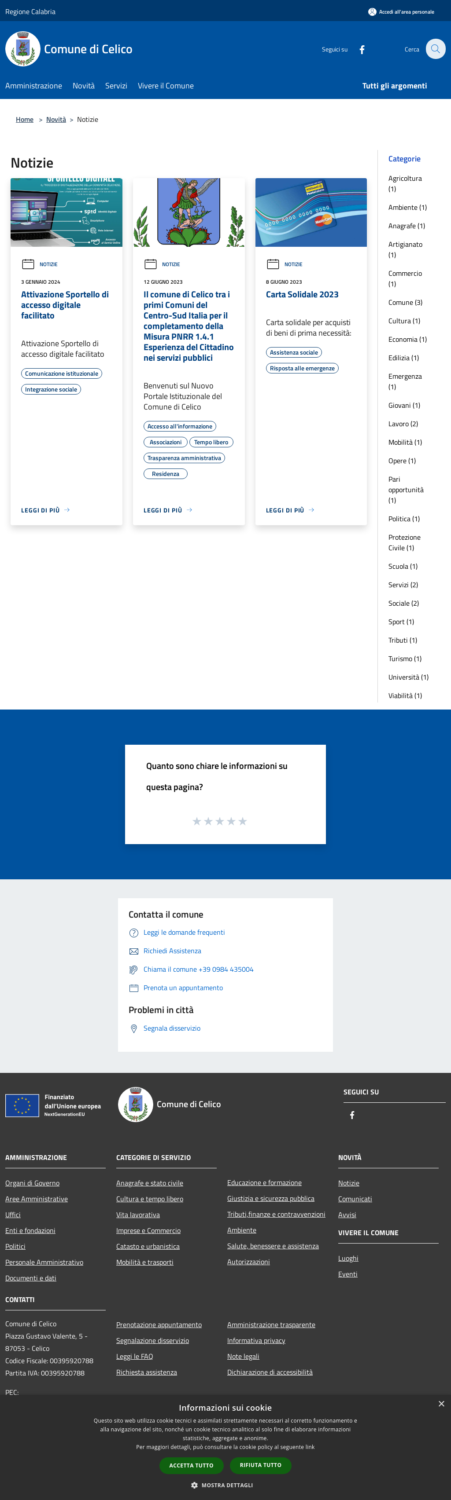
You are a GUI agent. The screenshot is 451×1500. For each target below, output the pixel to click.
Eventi (348, 1274)
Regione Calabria (30, 11)
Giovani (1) (404, 405)
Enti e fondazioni (30, 1230)
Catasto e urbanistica (148, 1246)
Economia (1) (407, 339)
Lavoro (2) (403, 423)
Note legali (243, 1356)
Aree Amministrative (36, 1198)
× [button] (441, 1404)
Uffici (13, 1214)
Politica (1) (404, 518)
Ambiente (241, 1230)
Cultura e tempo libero (149, 1198)
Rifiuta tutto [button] (261, 1465)
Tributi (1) (402, 640)
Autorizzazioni (248, 1261)
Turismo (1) (404, 658)
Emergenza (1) (405, 381)
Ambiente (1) (407, 207)
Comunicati (355, 1198)
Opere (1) (402, 460)
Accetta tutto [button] (192, 1465)
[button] (225, 1485)
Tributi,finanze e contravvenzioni (276, 1214)
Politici (15, 1246)
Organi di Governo (32, 1183)
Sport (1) (401, 621)
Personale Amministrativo (44, 1262)
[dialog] (225, 1447)
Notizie (39, 264)
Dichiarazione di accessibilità (270, 1372)
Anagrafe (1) (406, 225)
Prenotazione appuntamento (159, 1324)
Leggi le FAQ (134, 1356)
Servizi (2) (403, 584)
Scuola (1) (403, 566)
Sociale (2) (403, 603)
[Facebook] (357, 49)
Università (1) (408, 677)
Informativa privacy (256, 1340)
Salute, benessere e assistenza (273, 1245)
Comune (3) (405, 302)
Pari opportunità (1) (406, 489)
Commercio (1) (405, 278)
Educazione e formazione (264, 1182)
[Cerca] (435, 48)
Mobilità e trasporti (145, 1262)
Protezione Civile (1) (404, 542)
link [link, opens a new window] (310, 1447)
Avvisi (347, 1214)
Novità (56, 119)
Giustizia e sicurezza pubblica (270, 1198)
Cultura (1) (404, 320)
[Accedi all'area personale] (401, 11)
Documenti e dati (30, 1278)
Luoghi (348, 1258)
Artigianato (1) (405, 249)
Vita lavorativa (138, 1214)
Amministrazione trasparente (271, 1324)
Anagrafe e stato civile (149, 1183)
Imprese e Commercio (148, 1230)
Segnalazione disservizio (152, 1340)
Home (24, 119)
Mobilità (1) (405, 442)
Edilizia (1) (403, 357)
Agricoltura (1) (405, 183)
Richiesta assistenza (146, 1372)
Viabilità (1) (405, 695)
